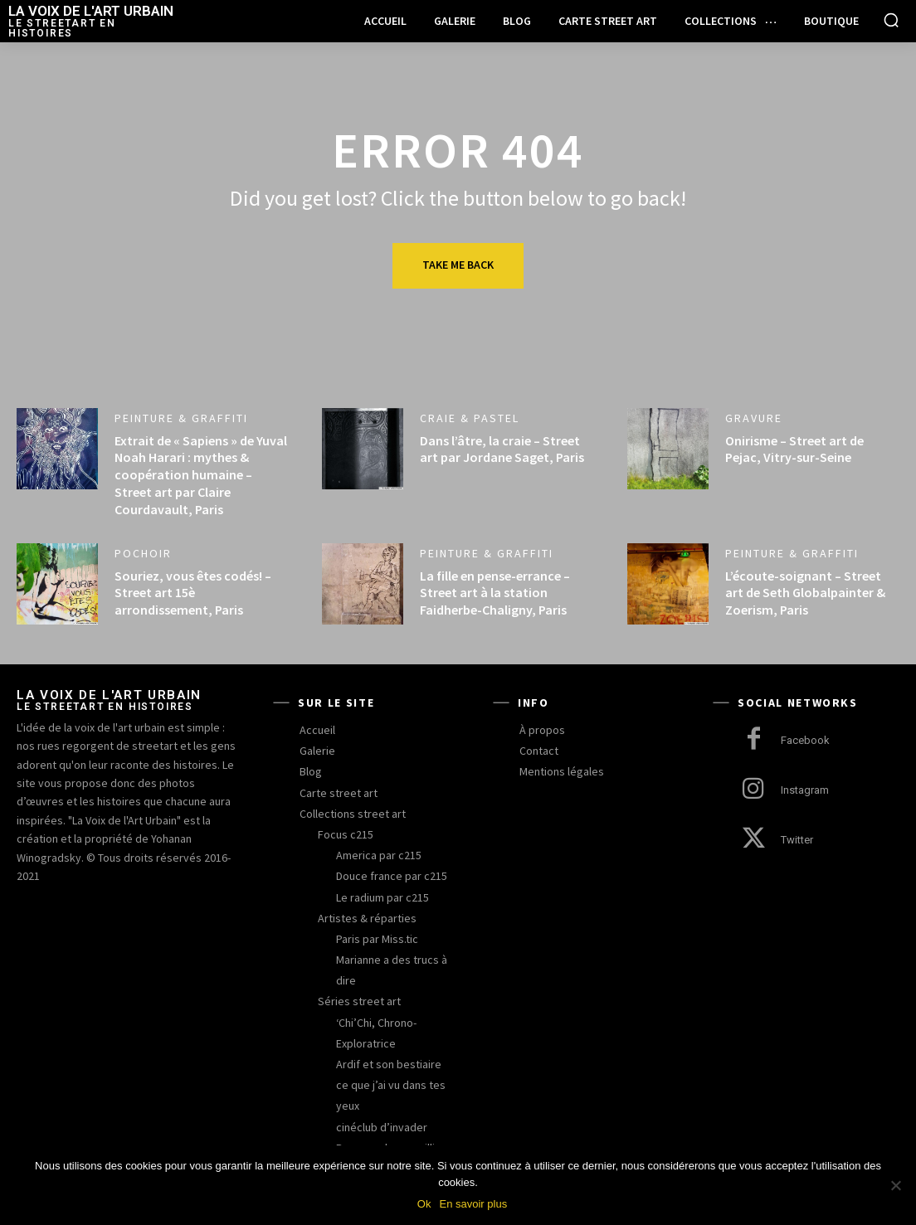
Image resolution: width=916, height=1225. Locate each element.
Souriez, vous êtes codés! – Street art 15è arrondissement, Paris (192, 593)
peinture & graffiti (181, 418)
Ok (424, 1204)
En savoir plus (473, 1204)
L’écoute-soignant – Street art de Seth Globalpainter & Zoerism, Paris (805, 593)
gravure (753, 418)
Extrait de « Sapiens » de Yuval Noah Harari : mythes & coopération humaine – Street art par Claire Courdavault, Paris (200, 475)
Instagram (805, 790)
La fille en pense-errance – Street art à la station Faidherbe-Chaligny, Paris (495, 593)
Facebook (805, 740)
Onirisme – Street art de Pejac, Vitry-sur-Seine (794, 449)
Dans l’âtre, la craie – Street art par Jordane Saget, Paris (502, 449)
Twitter (797, 840)
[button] (891, 20)
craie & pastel (469, 418)
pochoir (143, 553)
